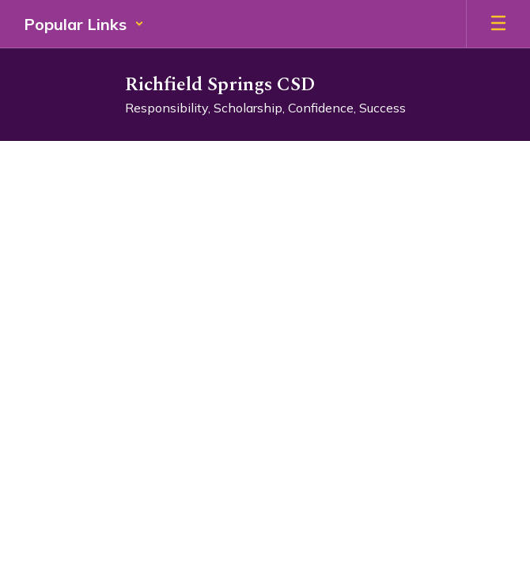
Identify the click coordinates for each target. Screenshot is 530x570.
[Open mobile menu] (498, 24)
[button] (84, 24)
